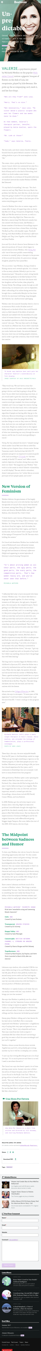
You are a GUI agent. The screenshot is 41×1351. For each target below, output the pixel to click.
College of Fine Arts (22, 691)
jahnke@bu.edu (24, 1145)
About (17, 1339)
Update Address (25, 1339)
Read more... (34, 1145)
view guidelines (13, 1233)
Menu (2, 2)
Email (4, 1219)
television (9, 1161)
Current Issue (6, 1336)
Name (4, 1212)
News (26, 1336)
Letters (12, 1339)
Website (4, 1226)
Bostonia (20, 2)
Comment (10, 1234)
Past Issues (14, 1336)
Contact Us (5, 1339)
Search (39, 2)
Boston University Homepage (7, 1345)
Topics (21, 1336)
